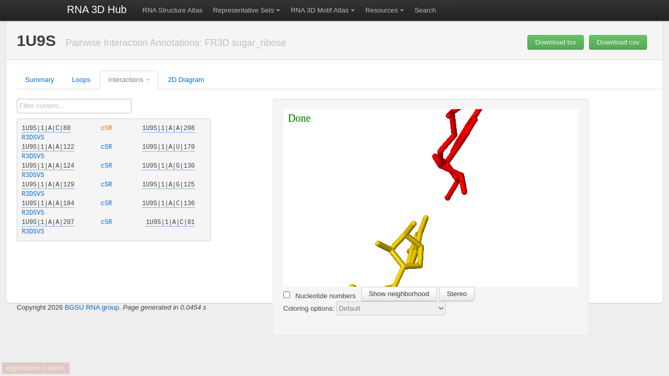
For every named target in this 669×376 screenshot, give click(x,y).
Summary (39, 80)
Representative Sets (243, 10)
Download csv (618, 42)
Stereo (457, 294)
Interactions (125, 80)
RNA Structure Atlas (173, 10)
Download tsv (555, 42)
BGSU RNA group (92, 307)
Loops (81, 80)
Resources (381, 10)
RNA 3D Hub (97, 9)
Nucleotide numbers (319, 295)
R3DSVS (33, 138)
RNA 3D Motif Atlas (320, 10)
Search (425, 10)
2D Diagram (186, 80)
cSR (108, 128)
